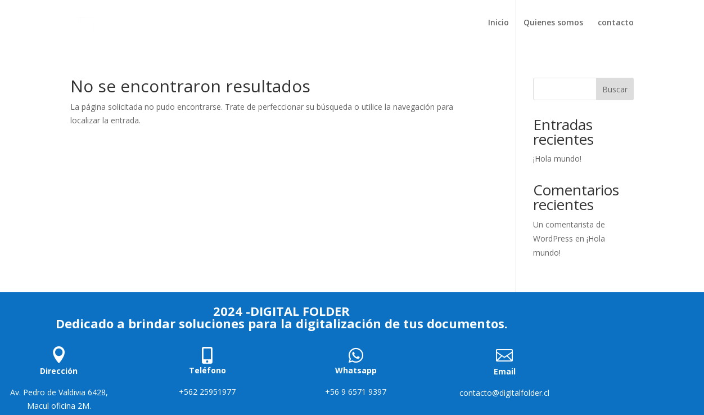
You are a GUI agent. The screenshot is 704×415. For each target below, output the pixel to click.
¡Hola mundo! (557, 158)
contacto (616, 23)
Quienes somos (553, 23)
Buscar (615, 89)
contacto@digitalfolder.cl (504, 392)
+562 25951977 (207, 391)
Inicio (498, 23)
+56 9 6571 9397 (355, 391)
